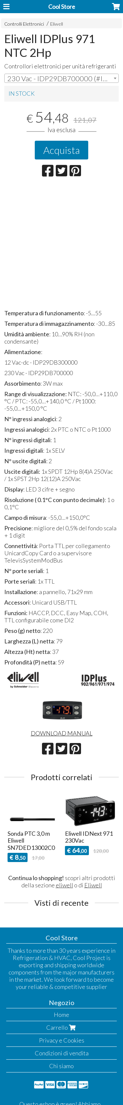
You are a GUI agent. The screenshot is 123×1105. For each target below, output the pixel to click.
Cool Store (61, 6)
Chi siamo (61, 1065)
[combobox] (61, 78)
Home (61, 1014)
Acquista (61, 150)
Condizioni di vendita (62, 1053)
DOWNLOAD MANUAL (61, 733)
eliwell (64, 885)
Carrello (61, 1027)
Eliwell (56, 24)
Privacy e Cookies (61, 1040)
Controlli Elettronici (24, 24)
